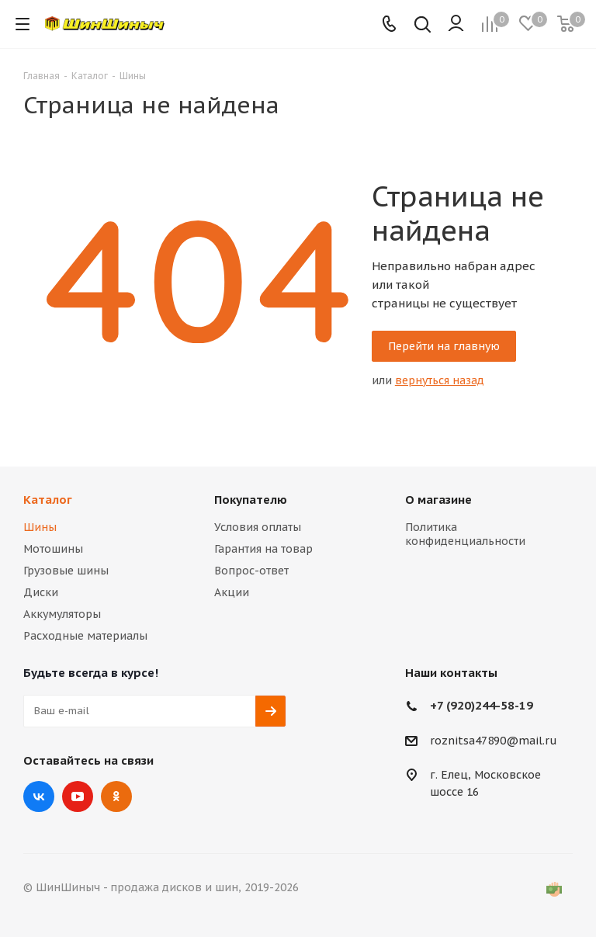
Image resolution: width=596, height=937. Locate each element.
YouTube (77, 796)
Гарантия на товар (263, 549)
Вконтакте (38, 796)
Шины (40, 527)
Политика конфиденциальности (465, 534)
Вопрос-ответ (251, 571)
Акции (231, 592)
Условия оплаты (257, 527)
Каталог (47, 499)
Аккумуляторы (62, 614)
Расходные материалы (85, 636)
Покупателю (250, 499)
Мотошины (53, 549)
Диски (40, 592)
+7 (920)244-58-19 (481, 705)
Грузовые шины (66, 571)
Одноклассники (116, 796)
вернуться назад (439, 380)
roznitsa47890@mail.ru (493, 741)
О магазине (438, 499)
